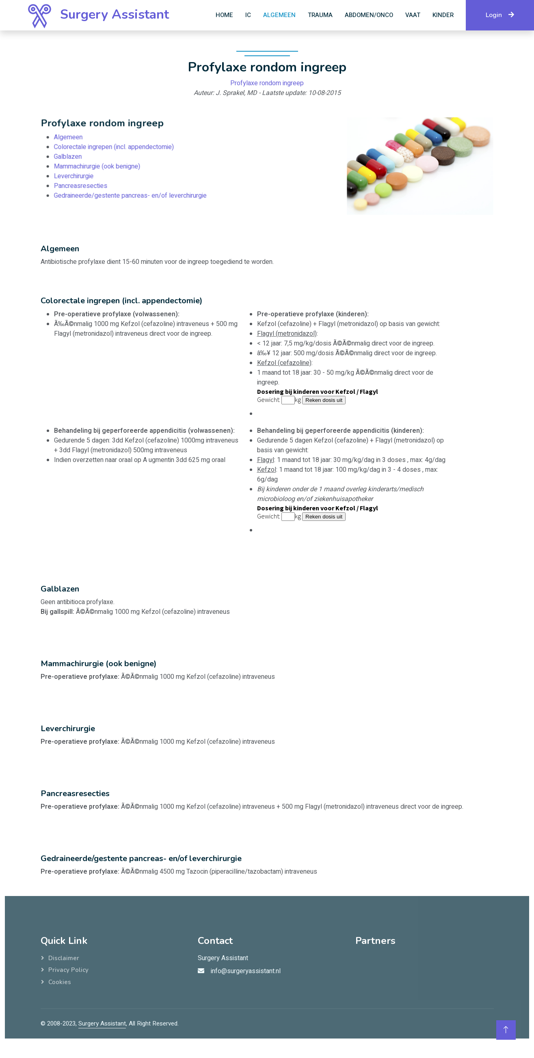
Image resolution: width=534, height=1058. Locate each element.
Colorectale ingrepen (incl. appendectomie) (116, 148)
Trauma (320, 15)
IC (248, 15)
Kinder (443, 15)
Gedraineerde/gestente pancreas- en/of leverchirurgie (132, 194)
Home (224, 15)
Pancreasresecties (84, 185)
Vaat (412, 15)
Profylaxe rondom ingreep (267, 86)
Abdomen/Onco (369, 15)
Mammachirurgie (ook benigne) (100, 166)
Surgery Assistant (102, 1023)
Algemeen (279, 15)
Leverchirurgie (78, 176)
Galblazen (72, 157)
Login (500, 15)
